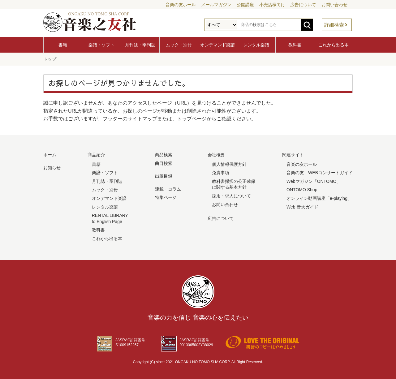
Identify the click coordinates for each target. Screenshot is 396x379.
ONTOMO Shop (301, 189)
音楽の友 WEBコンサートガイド (319, 172)
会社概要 (216, 154)
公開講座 (245, 4)
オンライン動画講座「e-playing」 (319, 198)
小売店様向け (272, 4)
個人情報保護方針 (229, 164)
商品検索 (163, 154)
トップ (49, 59)
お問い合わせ (334, 4)
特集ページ (166, 197)
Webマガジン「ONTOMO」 (313, 181)
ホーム (49, 154)
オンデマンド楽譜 (217, 44)
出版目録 (163, 176)
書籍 (62, 44)
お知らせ (52, 167)
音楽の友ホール (181, 4)
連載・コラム (168, 189)
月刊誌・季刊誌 (140, 44)
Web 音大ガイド (302, 206)
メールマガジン (216, 4)
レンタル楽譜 (256, 44)
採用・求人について (231, 195)
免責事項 (220, 172)
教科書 (294, 44)
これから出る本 (333, 44)
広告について (303, 4)
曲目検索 (163, 163)
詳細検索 (334, 25)
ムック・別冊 (179, 44)
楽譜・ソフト (101, 44)
